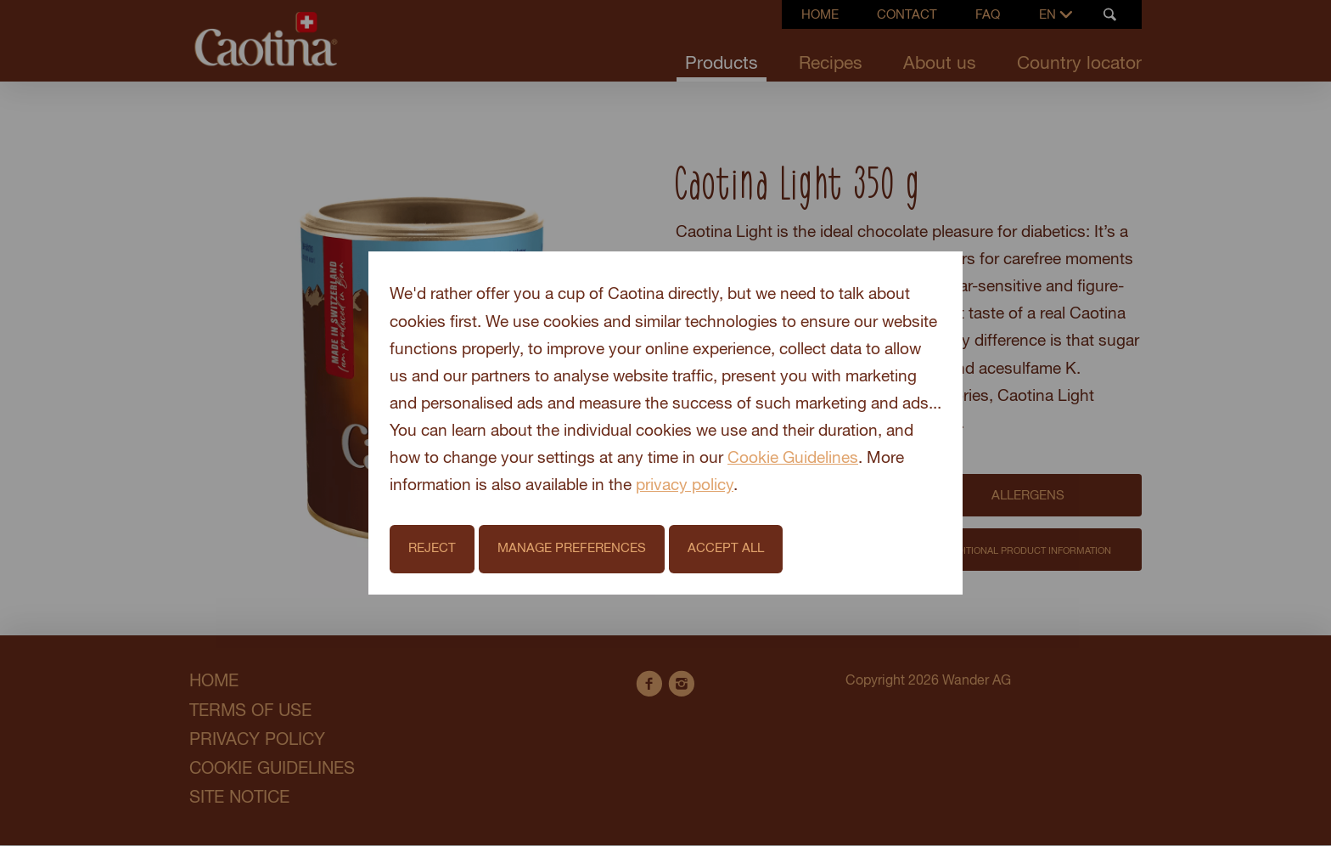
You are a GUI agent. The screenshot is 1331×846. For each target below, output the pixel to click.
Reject (432, 548)
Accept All (726, 548)
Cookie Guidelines (792, 458)
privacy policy (684, 485)
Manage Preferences (571, 548)
